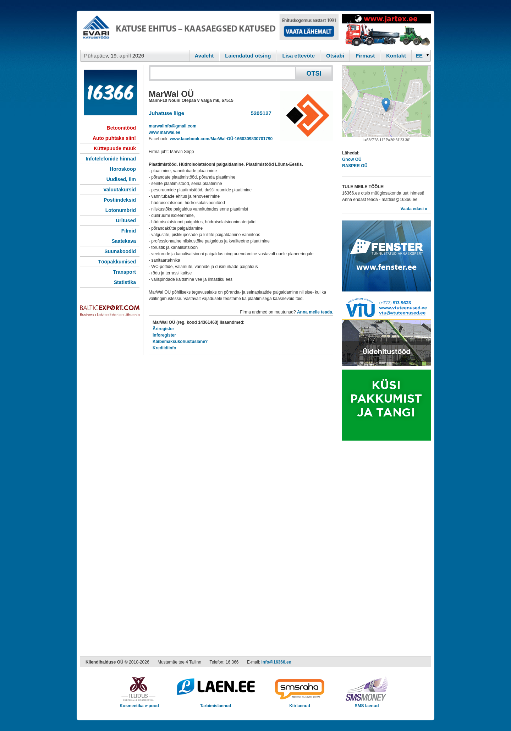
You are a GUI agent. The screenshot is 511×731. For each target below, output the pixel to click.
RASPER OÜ (354, 165)
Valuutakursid (119, 189)
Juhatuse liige (166, 113)
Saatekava (123, 241)
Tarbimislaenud (215, 703)
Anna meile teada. (315, 312)
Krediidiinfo (164, 347)
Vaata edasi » (414, 208)
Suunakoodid (120, 251)
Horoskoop (123, 169)
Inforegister (164, 335)
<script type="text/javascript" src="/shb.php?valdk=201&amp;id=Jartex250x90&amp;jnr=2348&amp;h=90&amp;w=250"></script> (386, 30)
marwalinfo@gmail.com (172, 126)
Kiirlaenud (299, 703)
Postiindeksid (120, 200)
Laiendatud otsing (248, 56)
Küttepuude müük (115, 148)
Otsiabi (335, 56)
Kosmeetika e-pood (139, 703)
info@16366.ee (276, 662)
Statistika (125, 282)
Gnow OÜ (352, 159)
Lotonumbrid (120, 210)
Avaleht (204, 56)
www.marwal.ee (164, 132)
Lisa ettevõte (298, 56)
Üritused (126, 220)
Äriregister (163, 328)
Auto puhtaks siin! (114, 138)
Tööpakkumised (117, 261)
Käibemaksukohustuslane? (180, 341)
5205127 (259, 113)
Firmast (365, 56)
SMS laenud (366, 703)
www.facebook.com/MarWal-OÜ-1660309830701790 (221, 138)
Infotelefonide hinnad (111, 159)
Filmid (128, 231)
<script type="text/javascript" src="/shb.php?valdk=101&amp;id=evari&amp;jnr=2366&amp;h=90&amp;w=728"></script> (209, 30)
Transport (124, 272)
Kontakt (396, 56)
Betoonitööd (121, 128)
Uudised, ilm (121, 179)
